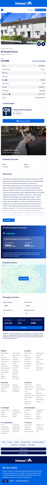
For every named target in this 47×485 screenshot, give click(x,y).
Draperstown (16, 429)
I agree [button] (5, 481)
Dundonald (16, 365)
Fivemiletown (40, 429)
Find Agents (22, 445)
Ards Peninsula (5, 385)
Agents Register (23, 453)
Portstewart (4, 433)
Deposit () (28, 302)
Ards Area (4, 382)
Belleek (38, 418)
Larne (26, 391)
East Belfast (4, 361)
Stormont (15, 376)
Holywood (27, 359)
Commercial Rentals (38, 442)
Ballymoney (27, 401)
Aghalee (15, 414)
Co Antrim (28, 382)
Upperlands (16, 431)
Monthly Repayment (36, 320)
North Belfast (16, 353)
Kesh (25, 412)
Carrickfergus (28, 389)
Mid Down (27, 361)
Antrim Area (39, 397)
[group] (23, 28)
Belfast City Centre (16, 362)
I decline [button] (11, 481)
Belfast (3, 351)
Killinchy (15, 385)
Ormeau (3, 378)
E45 (41, 90)
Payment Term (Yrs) (29, 310)
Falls (2, 355)
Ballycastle (27, 404)
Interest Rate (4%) (7, 310)
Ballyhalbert (16, 387)
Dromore (27, 368)
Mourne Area (39, 368)
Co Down (27, 351)
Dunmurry (3, 357)
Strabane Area (40, 425)
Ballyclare (39, 393)
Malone (3, 376)
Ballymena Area (40, 395)
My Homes (14, 445)
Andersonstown (5, 359)
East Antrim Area (29, 387)
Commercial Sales (26, 442)
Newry (38, 361)
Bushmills (39, 387)
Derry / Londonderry (4, 426)
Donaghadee (28, 357)
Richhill (15, 416)
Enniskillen (27, 410)
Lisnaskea (27, 414)
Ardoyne (15, 357)
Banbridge (27, 366)
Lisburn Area (27, 385)
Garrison (38, 416)
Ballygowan (16, 389)
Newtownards (5, 387)
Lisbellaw (38, 412)
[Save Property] (40, 10)
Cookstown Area (29, 431)
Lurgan (3, 414)
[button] (44, 28)
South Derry (16, 425)
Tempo (38, 414)
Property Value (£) (7, 302)
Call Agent (17, 113)
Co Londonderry (7, 422)
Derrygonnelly (28, 418)
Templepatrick (40, 399)
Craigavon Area (5, 410)
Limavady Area (5, 431)
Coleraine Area (5, 429)
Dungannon (27, 427)
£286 (43, 61)
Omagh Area (27, 429)
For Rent (16, 442)
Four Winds (16, 378)
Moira (37, 357)
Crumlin (38, 401)
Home (4, 442)
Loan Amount (8, 320)
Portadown (4, 416)
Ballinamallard (40, 410)
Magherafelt (16, 427)
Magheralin (16, 410)
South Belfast (4, 370)
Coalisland (39, 427)
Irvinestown (27, 416)
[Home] (23, 3)
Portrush (38, 385)
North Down (28, 353)
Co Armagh (5, 408)
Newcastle (39, 370)
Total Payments (22, 320)
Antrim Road (16, 355)
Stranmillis (16, 372)
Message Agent (23, 121)
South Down (39, 359)
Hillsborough (39, 353)
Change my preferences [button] (22, 481)
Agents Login (23, 449)
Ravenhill (15, 368)
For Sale (10, 442)
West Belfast (4, 353)
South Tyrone (28, 425)
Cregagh (3, 364)
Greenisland (27, 393)
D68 (43, 90)
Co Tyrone (28, 422)
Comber (3, 389)
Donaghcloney (17, 412)
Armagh (3, 412)
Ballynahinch (28, 364)
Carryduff (38, 355)
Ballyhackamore (5, 368)
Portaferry (4, 391)
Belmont (15, 374)
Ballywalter (16, 391)
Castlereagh (4, 366)
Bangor (26, 355)
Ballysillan (15, 359)
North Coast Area (29, 395)
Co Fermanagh (29, 408)
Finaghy (15, 370)
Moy (37, 431)
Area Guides (31, 445)
